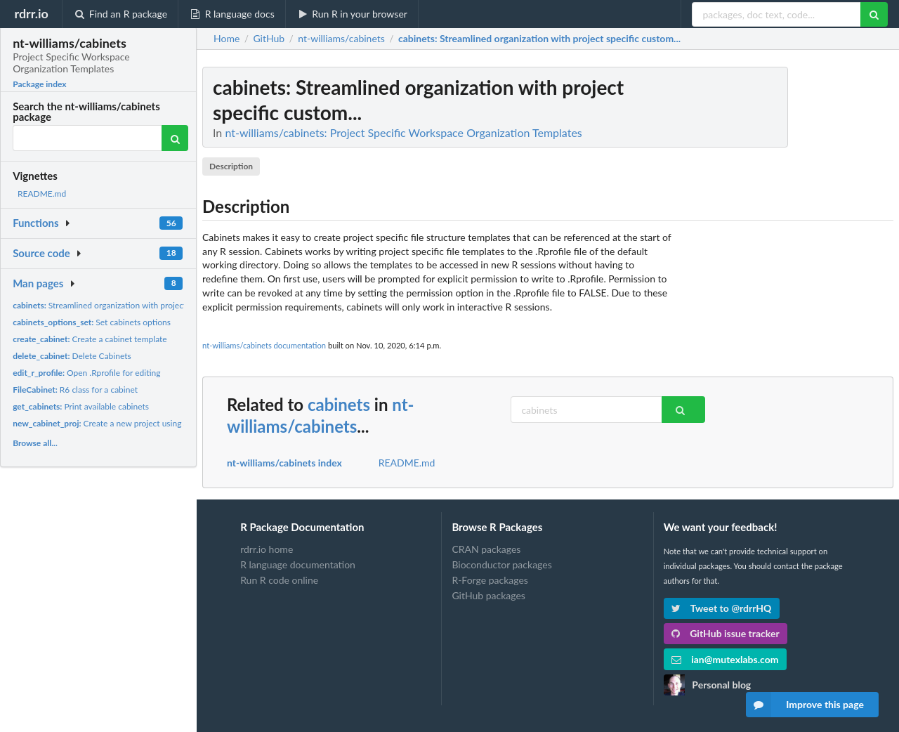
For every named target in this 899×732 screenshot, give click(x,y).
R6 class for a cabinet (75, 389)
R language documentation (297, 564)
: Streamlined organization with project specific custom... (539, 39)
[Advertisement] (788, 277)
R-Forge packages (489, 580)
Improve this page (805, 704)
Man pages (38, 283)
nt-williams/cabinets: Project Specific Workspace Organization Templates (403, 132)
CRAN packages (486, 549)
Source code (41, 253)
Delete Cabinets (72, 356)
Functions (35, 222)
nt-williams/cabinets (320, 415)
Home (226, 39)
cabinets (339, 404)
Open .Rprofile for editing (86, 372)
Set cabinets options (92, 322)
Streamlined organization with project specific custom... (132, 305)
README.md (42, 193)
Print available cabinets (81, 406)
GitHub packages (488, 595)
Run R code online (279, 580)
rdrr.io (31, 13)
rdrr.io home (266, 549)
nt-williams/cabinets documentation (264, 345)
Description (231, 166)
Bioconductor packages (501, 564)
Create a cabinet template (89, 339)
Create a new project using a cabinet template (132, 423)
